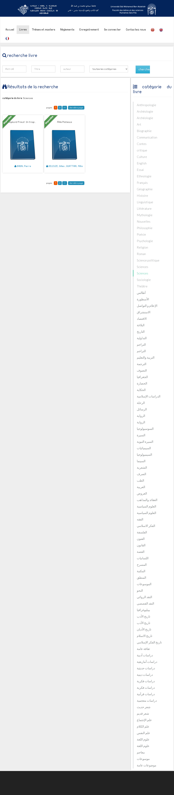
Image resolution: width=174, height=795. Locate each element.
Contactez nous (136, 29)
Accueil (10, 29)
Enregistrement (89, 29)
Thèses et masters (43, 29)
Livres (23, 29)
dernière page (76, 108)
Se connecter (112, 29)
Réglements (67, 29)
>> (65, 108)
